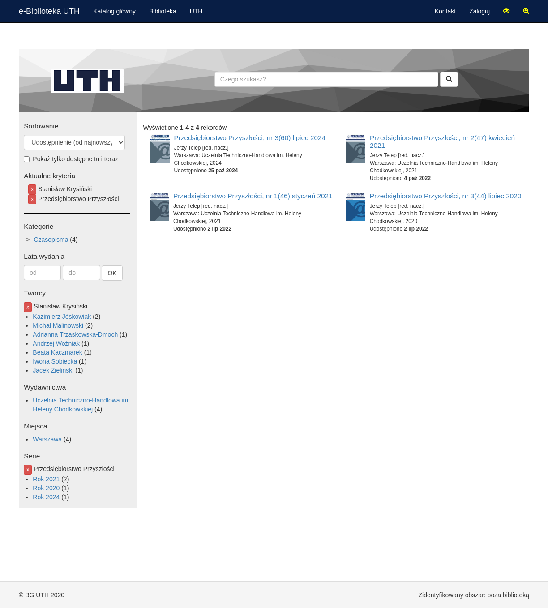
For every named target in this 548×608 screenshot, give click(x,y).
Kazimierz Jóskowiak (62, 316)
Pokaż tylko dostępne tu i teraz (71, 159)
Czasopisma (51, 239)
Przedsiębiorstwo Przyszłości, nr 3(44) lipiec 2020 (446, 196)
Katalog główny (114, 11)
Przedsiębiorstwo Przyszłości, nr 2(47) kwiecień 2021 (442, 141)
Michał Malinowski (58, 325)
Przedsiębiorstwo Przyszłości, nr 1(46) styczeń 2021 (253, 196)
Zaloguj (479, 11)
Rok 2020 (46, 488)
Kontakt (445, 11)
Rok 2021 (46, 479)
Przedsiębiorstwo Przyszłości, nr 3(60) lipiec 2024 (250, 137)
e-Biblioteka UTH (49, 11)
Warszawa (47, 439)
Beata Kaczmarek (57, 352)
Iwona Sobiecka (55, 361)
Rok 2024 (46, 497)
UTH (196, 11)
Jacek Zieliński (53, 370)
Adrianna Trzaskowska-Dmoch (75, 334)
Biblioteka (162, 11)
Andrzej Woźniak (56, 343)
